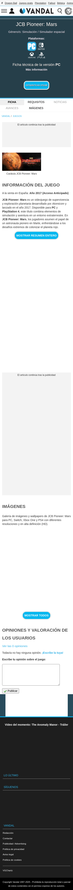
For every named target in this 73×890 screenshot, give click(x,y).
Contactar (7, 838)
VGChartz (8, 870)
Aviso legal (8, 854)
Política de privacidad (13, 849)
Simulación (29, 31)
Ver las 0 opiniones (14, 646)
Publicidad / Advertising (14, 843)
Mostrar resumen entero (36, 235)
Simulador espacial (52, 31)
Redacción (8, 833)
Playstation (40, 3)
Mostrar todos (36, 615)
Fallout (51, 3)
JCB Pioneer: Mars (36, 24)
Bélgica (61, 3)
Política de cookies (12, 860)
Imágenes (36, 108)
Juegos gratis (26, 3)
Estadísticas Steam (36, 85)
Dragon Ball (11, 3)
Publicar (10, 691)
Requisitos (36, 102)
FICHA (12, 102)
